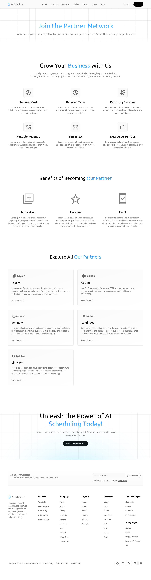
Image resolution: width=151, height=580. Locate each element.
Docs (103, 4)
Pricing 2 (85, 525)
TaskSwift (42, 503)
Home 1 (84, 503)
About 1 (85, 512)
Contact (126, 4)
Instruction (129, 512)
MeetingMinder (44, 520)
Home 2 (84, 507)
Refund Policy (76, 564)
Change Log (108, 516)
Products (63, 516)
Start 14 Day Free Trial (75, 447)
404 (126, 546)
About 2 (85, 516)
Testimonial (64, 542)
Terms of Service (62, 564)
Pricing (76, 4)
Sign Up (128, 529)
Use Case (65, 4)
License (128, 507)
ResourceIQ (42, 512)
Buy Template (130, 516)
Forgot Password (131, 537)
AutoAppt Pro (43, 516)
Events (106, 512)
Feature (63, 520)
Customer (107, 520)
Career (85, 4)
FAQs (106, 525)
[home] (15, 4)
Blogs (94, 4)
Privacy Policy (48, 564)
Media (106, 533)
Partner (106, 538)
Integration (64, 538)
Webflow (36, 564)
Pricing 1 (85, 520)
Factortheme (18, 564)
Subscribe (134, 476)
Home (62, 503)
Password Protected (132, 542)
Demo (106, 529)
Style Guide (129, 503)
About (44, 4)
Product (54, 4)
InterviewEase (43, 507)
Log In (138, 4)
